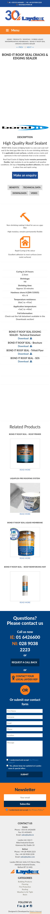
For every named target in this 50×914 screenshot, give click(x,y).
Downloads (19, 193)
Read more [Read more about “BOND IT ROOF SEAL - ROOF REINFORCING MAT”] (25, 602)
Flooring (25, 884)
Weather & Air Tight (25, 892)
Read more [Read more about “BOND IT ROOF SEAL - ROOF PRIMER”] (25, 470)
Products (17, 39)
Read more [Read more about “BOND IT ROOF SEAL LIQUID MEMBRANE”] (25, 558)
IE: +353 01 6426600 (16, 2)
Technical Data (32, 187)
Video (34, 193)
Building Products (25, 882)
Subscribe (25, 804)
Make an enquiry (24, 175)
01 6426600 (25, 637)
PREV (19, 47)
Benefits (14, 187)
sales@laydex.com (28, 857)
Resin (25, 894)
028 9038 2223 (25, 646)
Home (9, 39)
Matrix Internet (36, 911)
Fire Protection (25, 887)
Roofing (26, 39)
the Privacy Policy (36, 810)
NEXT (30, 47)
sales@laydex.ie (24, 5)
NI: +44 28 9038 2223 (34, 2)
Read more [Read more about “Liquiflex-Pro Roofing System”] (25, 514)
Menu (12, 30)
